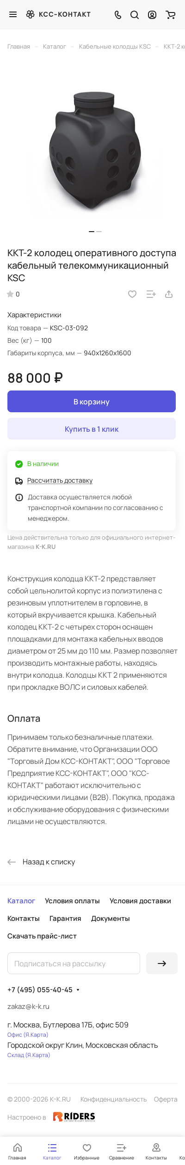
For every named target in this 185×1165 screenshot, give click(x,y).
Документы (110, 918)
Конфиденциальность (113, 1099)
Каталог (21, 901)
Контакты (23, 918)
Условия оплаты (72, 901)
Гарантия (65, 918)
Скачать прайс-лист (42, 936)
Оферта (166, 1099)
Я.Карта (35, 1035)
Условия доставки (140, 901)
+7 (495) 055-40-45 (40, 990)
